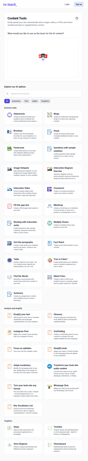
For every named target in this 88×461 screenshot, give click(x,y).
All (7, 101)
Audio (34, 101)
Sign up (79, 4)
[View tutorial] (77, 18)
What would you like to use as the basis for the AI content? (36, 33)
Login (67, 4)
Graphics (45, 101)
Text (26, 101)
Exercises (16, 101)
